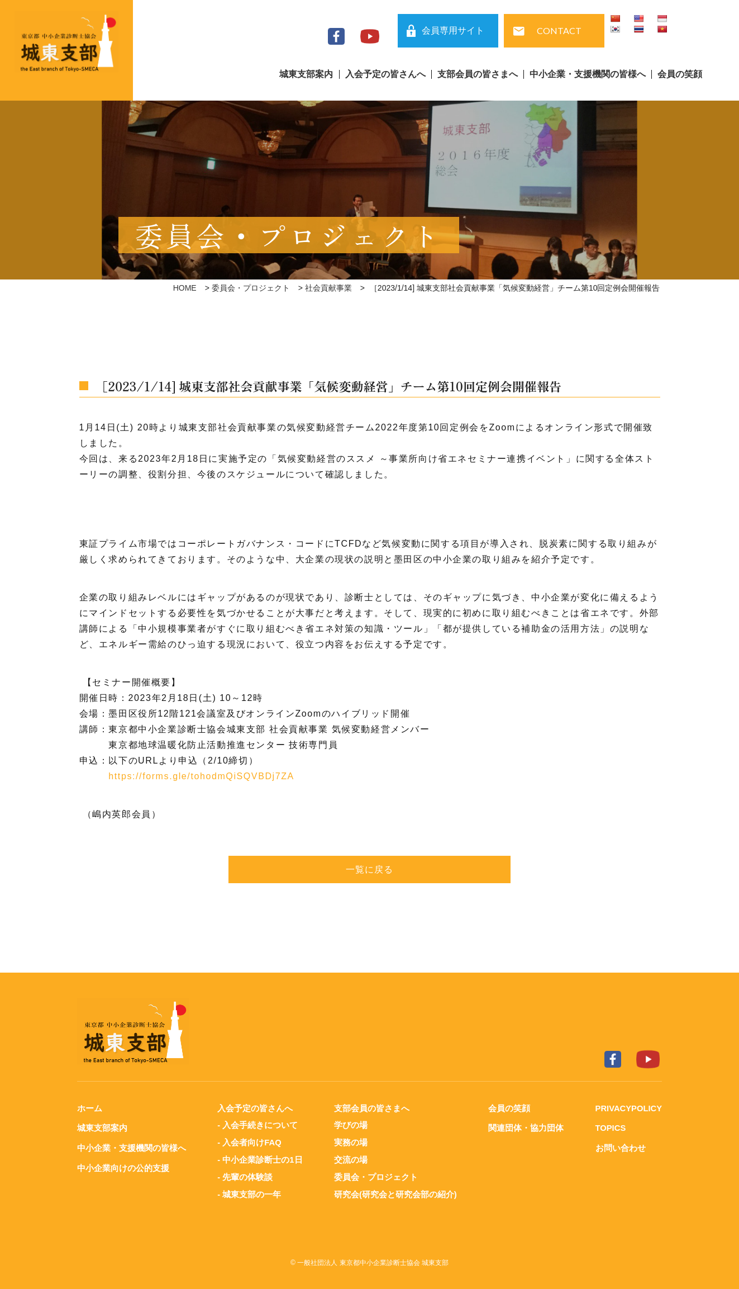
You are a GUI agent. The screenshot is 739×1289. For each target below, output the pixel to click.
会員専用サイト (453, 30)
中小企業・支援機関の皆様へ (588, 74)
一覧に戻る (370, 869)
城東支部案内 (306, 74)
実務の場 (350, 1141)
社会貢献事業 (328, 287)
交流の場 (350, 1158)
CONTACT (559, 30)
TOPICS (610, 1127)
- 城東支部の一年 (249, 1192)
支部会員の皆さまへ (477, 74)
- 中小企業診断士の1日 (260, 1158)
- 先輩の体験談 (245, 1175)
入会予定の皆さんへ (385, 74)
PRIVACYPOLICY (628, 1108)
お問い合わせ (619, 1147)
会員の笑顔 (679, 74)
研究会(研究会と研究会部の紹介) (394, 1192)
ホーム (89, 1108)
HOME (185, 287)
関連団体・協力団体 (525, 1127)
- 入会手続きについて (257, 1125)
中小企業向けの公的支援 (123, 1167)
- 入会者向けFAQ (249, 1141)
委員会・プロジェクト (251, 287)
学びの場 (350, 1125)
